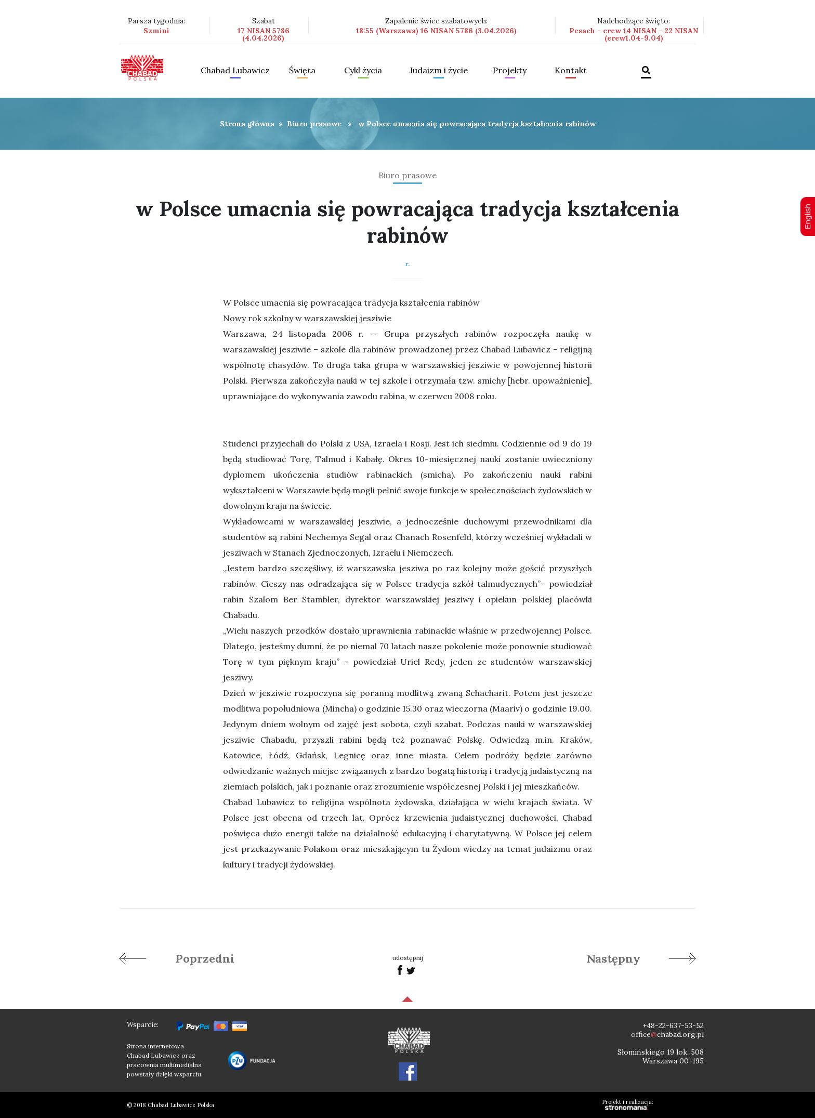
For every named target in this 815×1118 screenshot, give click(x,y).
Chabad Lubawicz (235, 70)
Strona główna (247, 123)
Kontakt (571, 70)
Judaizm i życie (439, 70)
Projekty (510, 70)
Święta (302, 70)
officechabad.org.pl (667, 1034)
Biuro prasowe (314, 123)
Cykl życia (363, 70)
